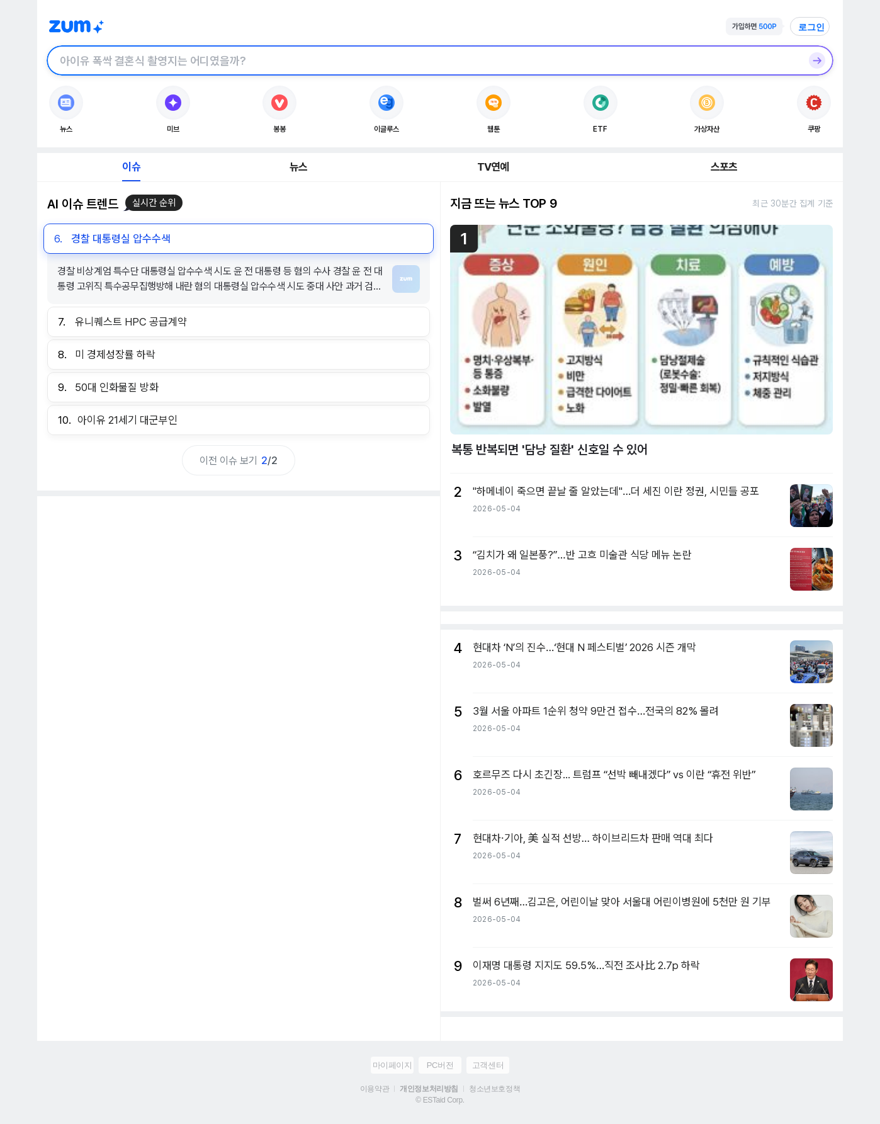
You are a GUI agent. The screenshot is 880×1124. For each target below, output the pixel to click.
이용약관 (374, 1088)
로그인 (811, 27)
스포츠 (724, 167)
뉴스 (298, 167)
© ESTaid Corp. (439, 1100)
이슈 (131, 167)
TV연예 (493, 167)
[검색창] (423, 60)
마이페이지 (392, 1065)
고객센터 (488, 1065)
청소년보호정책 (494, 1088)
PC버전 (440, 1065)
